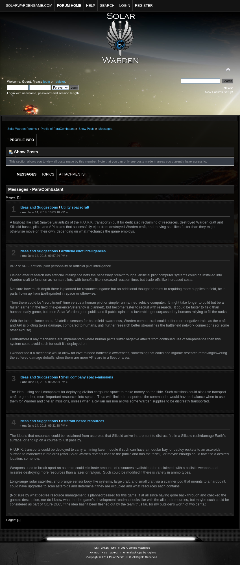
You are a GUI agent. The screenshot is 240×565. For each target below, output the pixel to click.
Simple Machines (139, 547)
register (59, 81)
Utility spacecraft (75, 207)
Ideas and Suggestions (38, 207)
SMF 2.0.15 (101, 547)
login (46, 81)
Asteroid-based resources (82, 421)
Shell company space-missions (87, 377)
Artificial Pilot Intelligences (83, 251)
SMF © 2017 (119, 547)
